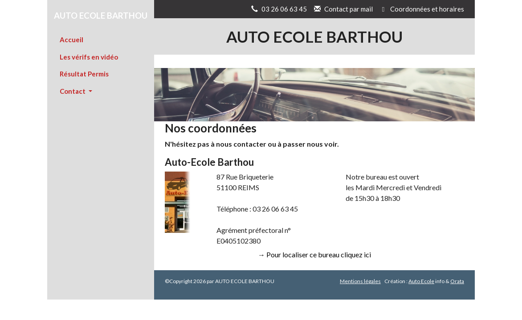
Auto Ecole (421, 281)
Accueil (71, 40)
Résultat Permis (84, 74)
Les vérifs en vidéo (89, 57)
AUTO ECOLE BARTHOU (100, 15)
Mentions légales (360, 281)
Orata (457, 281)
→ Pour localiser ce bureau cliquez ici (314, 254)
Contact (73, 91)
